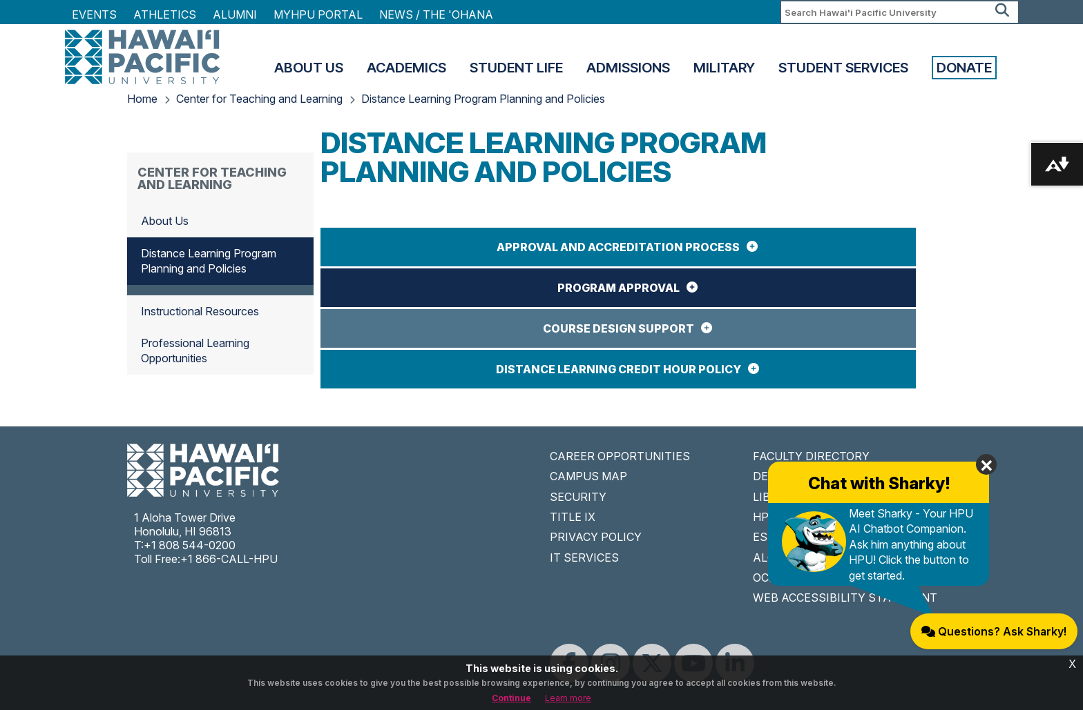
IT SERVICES (584, 557)
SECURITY (578, 497)
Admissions (628, 67)
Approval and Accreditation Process (618, 247)
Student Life (516, 67)
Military (724, 67)
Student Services (843, 67)
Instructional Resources (200, 311)
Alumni (235, 14)
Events (94, 14)
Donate (964, 67)
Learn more (568, 698)
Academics (406, 67)
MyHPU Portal (318, 14)
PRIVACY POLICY (596, 537)
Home (142, 99)
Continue (511, 698)
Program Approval (618, 288)
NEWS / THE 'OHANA (436, 14)
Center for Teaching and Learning (259, 99)
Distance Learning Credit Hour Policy (618, 369)
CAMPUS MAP (588, 476)
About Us (308, 67)
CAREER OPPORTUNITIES (620, 456)
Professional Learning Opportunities (195, 350)
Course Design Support (618, 328)
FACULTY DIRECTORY (811, 456)
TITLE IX (572, 517)
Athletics (164, 14)
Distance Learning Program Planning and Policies (483, 99)
